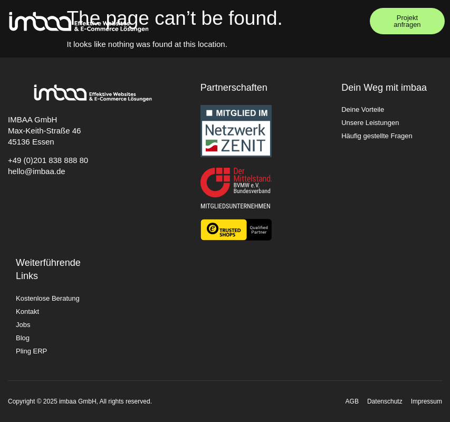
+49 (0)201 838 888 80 (48, 160)
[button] (351, 21)
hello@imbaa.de (36, 171)
